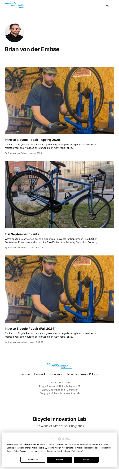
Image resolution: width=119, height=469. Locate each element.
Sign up (25, 374)
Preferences (32, 459)
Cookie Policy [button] (12, 451)
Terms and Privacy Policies (82, 374)
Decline (59, 459)
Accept (86, 459)
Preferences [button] (76, 451)
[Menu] (112, 5)
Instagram (56, 374)
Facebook (39, 374)
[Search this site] (107, 5)
